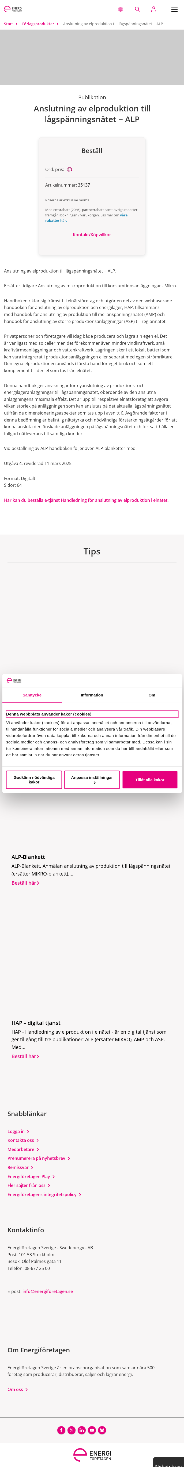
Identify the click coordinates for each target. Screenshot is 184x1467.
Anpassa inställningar (92, 779)
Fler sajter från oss (29, 1185)
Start (12, 23)
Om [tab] (152, 695)
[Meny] (174, 9)
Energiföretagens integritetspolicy (44, 1194)
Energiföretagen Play (31, 1176)
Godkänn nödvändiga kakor (34, 779)
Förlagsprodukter (41, 23)
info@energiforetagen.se (47, 1291)
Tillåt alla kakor (150, 780)
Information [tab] (92, 695)
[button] (120, 9)
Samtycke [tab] (32, 695)
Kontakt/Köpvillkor (92, 235)
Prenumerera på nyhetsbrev (38, 1158)
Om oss (17, 1389)
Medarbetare (23, 1149)
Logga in (18, 1131)
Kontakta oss (23, 1140)
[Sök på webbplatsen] (137, 9)
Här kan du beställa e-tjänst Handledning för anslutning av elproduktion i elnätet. (86, 500)
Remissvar (20, 1167)
